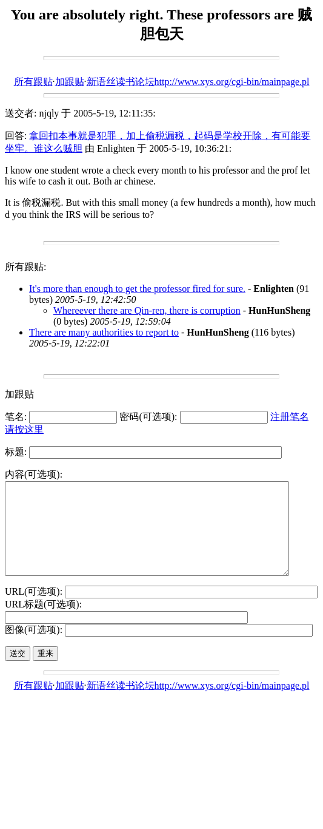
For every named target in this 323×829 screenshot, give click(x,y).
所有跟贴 (33, 81)
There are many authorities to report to (104, 332)
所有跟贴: (25, 267)
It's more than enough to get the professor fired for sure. (137, 288)
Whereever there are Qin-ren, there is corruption (147, 310)
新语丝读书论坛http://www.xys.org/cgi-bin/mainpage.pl (198, 81)
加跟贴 (69, 81)
